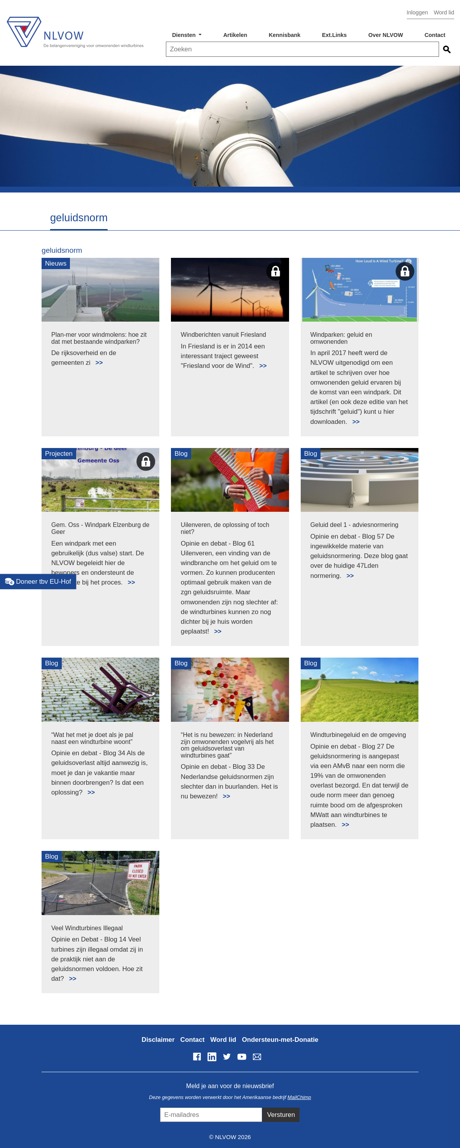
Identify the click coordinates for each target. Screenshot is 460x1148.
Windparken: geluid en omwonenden (341, 338)
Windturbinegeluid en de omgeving (358, 735)
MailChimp (299, 1097)
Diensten (184, 35)
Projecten (59, 453)
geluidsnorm (62, 250)
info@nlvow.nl (257, 1056)
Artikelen (235, 35)
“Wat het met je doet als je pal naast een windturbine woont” (92, 738)
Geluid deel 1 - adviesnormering (354, 525)
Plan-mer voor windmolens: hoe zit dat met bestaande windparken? (98, 338)
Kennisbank (285, 35)
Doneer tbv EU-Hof (38, 582)
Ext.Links (334, 35)
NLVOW (75, 30)
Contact (435, 35)
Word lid (444, 12)
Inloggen (417, 12)
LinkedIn (212, 1056)
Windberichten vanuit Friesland (223, 334)
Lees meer (352, 417)
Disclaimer (158, 1039)
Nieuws (55, 263)
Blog (181, 453)
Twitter (227, 1056)
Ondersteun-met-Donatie (280, 1039)
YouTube (242, 1056)
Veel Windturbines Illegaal (87, 928)
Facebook (197, 1056)
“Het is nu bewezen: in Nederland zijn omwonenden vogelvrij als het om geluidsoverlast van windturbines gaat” (227, 745)
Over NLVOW (385, 35)
